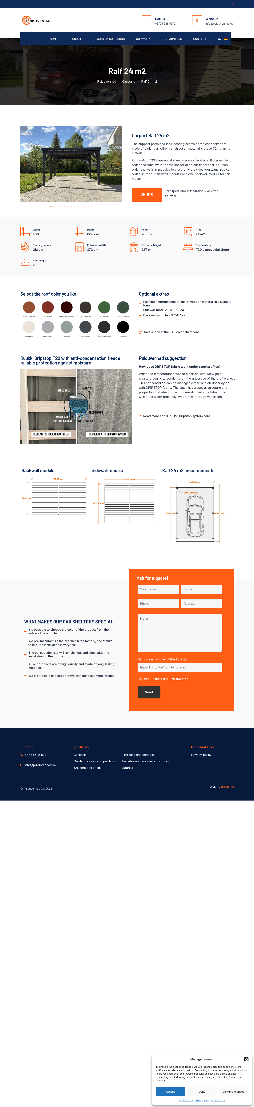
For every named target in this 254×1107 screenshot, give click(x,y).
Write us (212, 19)
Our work (142, 38)
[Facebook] (232, 4)
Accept (170, 1091)
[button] (246, 1059)
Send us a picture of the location (163, 659)
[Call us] (146, 20)
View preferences (233, 1091)
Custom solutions (110, 38)
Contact (199, 38)
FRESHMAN (227, 787)
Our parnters (171, 38)
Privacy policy (202, 1100)
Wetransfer (179, 679)
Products (76, 39)
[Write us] (197, 20)
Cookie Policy (186, 1100)
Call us (160, 19)
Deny (202, 1091)
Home (52, 38)
